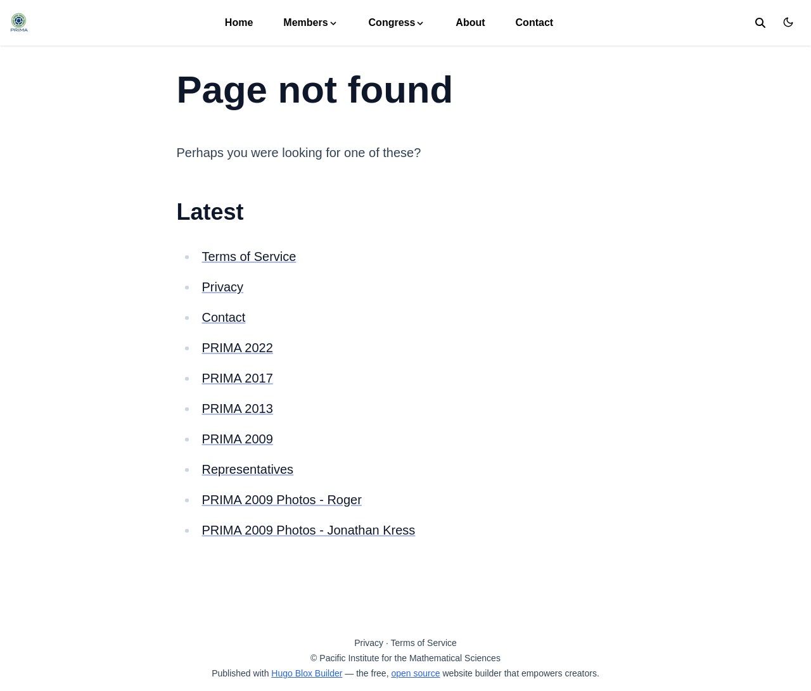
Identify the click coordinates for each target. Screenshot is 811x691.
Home (239, 22)
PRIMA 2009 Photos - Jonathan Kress (309, 530)
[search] (760, 23)
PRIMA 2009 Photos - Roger (282, 500)
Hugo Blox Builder (306, 673)
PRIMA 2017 (237, 378)
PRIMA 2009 (237, 439)
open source (415, 673)
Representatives (248, 469)
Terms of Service (249, 256)
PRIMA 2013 (237, 408)
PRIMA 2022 (237, 348)
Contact (535, 22)
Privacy (223, 287)
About (470, 22)
